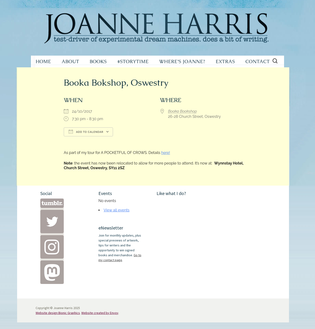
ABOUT (70, 61)
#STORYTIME (133, 61)
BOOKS (98, 61)
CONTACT (257, 61)
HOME (43, 61)
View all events (116, 210)
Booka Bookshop (182, 111)
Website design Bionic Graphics (58, 313)
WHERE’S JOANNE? (182, 61)
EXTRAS (225, 61)
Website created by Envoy (99, 313)
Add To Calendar (86, 132)
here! (165, 152)
